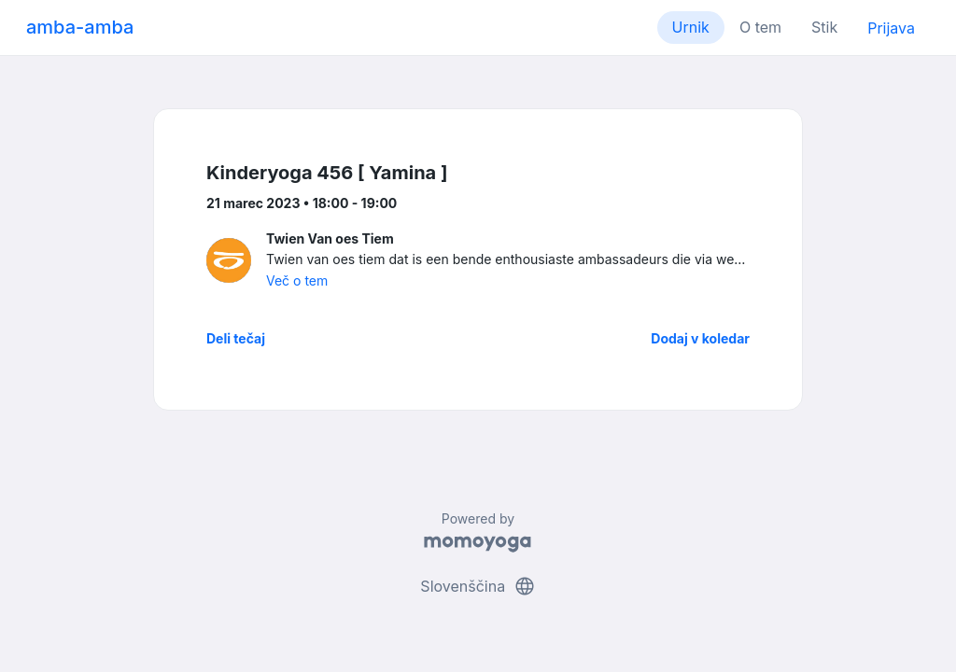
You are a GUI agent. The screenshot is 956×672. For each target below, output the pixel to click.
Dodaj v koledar (700, 338)
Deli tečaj (235, 338)
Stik (824, 27)
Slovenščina (477, 586)
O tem (760, 27)
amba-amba (80, 27)
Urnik (691, 27)
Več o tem (297, 280)
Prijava (891, 28)
